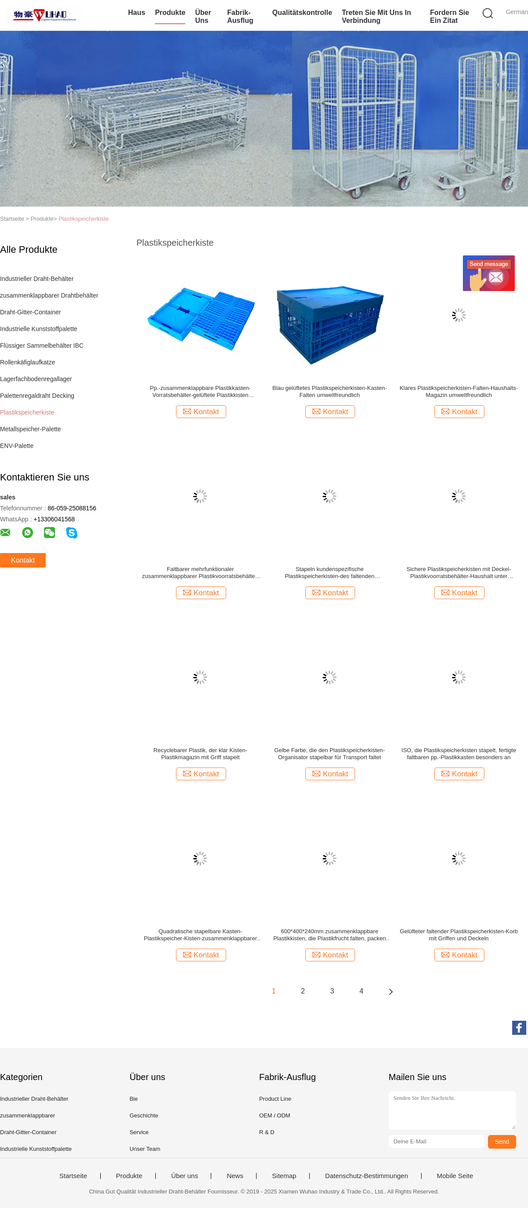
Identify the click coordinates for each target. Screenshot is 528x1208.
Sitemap (284, 1176)
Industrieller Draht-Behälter (36, 278)
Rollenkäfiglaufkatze (27, 362)
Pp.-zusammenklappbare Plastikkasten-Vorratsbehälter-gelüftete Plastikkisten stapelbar (200, 392)
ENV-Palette (16, 445)
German (517, 11)
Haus (136, 12)
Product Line (275, 1098)
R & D (267, 1132)
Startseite (73, 1176)
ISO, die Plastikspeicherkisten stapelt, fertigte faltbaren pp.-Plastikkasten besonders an (458, 753)
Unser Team (144, 1149)
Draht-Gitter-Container (30, 312)
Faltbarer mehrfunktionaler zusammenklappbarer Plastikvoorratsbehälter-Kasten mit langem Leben (200, 573)
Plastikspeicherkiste (84, 218)
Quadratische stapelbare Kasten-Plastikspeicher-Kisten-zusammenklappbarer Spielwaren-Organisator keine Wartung (200, 935)
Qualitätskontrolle (302, 12)
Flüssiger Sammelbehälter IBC (42, 345)
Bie (133, 1098)
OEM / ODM (274, 1115)
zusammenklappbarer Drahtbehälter (49, 295)
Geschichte (143, 1115)
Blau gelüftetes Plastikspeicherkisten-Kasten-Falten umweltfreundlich (329, 391)
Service (138, 1132)
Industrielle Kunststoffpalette (38, 328)
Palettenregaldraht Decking (37, 395)
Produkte (170, 12)
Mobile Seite (455, 1176)
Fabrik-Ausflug (240, 16)
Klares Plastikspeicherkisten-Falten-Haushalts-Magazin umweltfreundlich (459, 391)
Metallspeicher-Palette (30, 429)
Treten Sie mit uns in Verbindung (376, 16)
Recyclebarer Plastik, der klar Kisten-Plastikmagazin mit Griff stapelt (200, 753)
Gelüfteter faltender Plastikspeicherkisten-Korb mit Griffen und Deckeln (459, 935)
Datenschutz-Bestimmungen (366, 1176)
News (235, 1176)
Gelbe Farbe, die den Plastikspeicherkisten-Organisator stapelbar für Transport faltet (329, 753)
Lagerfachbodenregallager (36, 378)
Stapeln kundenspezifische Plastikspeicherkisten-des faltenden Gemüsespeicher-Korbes (329, 573)
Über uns (203, 16)
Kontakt (23, 560)
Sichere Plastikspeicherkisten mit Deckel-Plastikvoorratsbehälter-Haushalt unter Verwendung (459, 573)
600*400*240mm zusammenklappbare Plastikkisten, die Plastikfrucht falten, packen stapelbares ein (329, 935)
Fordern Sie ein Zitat (449, 16)
